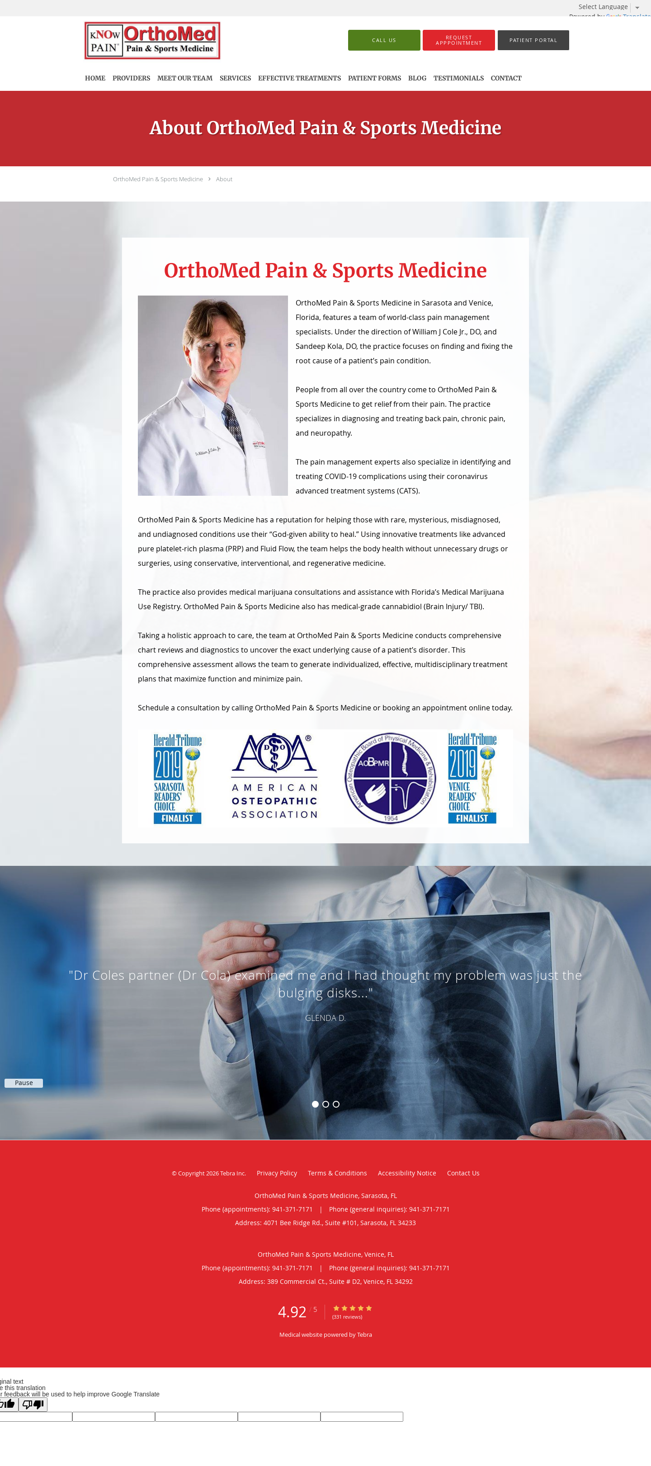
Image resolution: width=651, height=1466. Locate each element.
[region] (325, 993)
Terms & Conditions (337, 1173)
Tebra (364, 1334)
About (224, 179)
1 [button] (315, 1104)
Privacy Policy (277, 1173)
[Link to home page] (166, 40)
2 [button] (325, 1104)
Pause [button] (24, 1083)
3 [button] (336, 1104)
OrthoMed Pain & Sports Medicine (158, 179)
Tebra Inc (232, 1173)
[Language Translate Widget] (612, 7)
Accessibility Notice (407, 1173)
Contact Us (463, 1173)
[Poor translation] (33, 1404)
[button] (459, 40)
